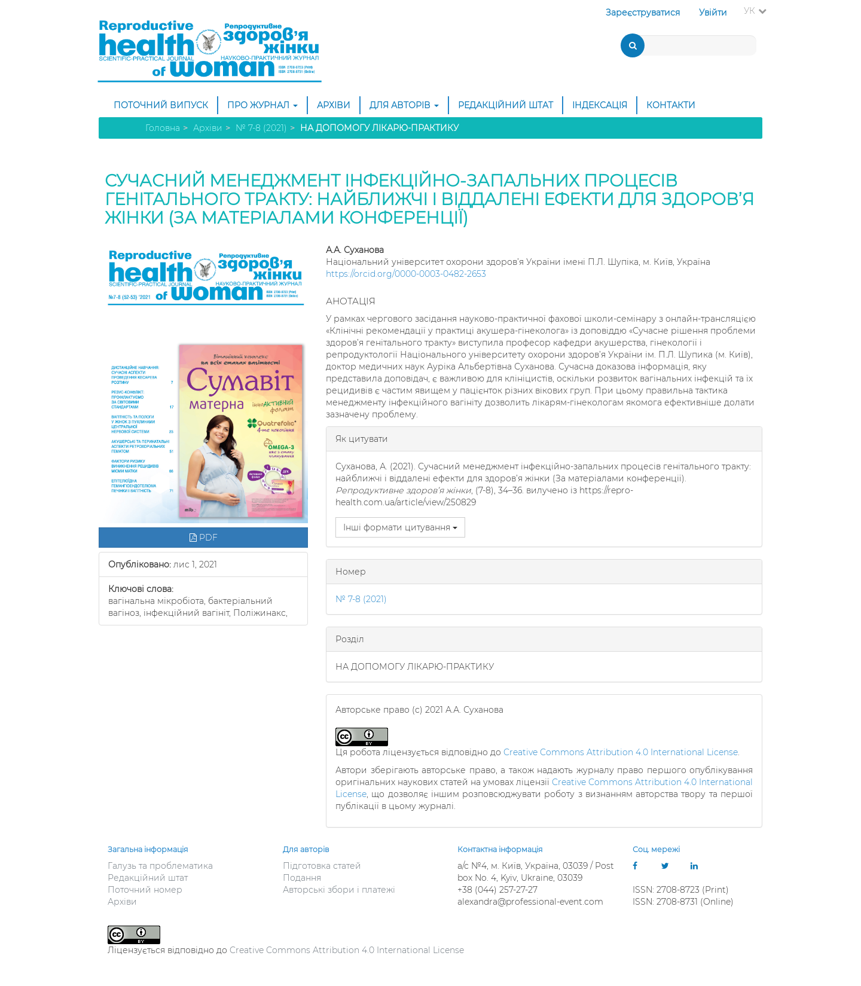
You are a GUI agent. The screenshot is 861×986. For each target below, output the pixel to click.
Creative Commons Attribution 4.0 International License (620, 752)
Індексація (599, 105)
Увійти (713, 12)
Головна (162, 128)
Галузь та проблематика (160, 865)
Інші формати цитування (400, 527)
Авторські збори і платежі (339, 889)
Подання (302, 877)
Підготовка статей (322, 865)
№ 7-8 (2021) (261, 128)
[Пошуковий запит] (690, 45)
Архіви (333, 105)
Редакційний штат (505, 105)
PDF (204, 537)
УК (758, 10)
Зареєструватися (643, 12)
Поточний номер (145, 889)
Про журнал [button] (262, 105)
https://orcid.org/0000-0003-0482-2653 (406, 273)
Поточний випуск (161, 105)
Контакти (670, 105)
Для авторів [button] (404, 105)
